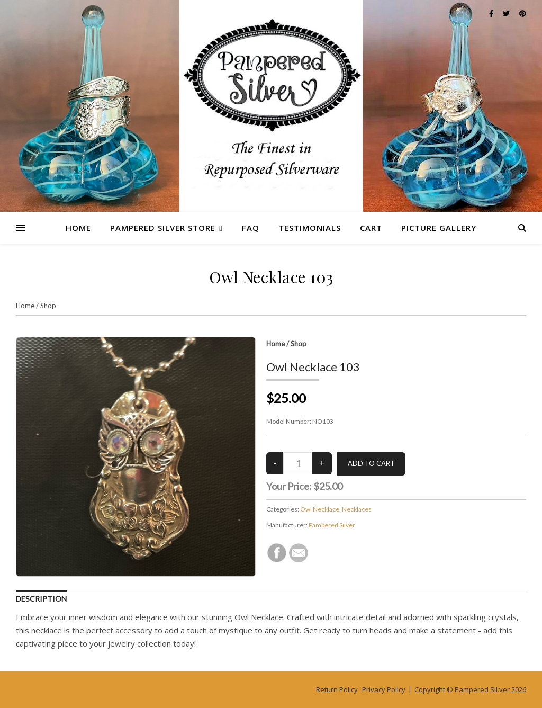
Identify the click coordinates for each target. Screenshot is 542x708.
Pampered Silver (332, 525)
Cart (371, 227)
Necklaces (357, 509)
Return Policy (337, 689)
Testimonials (309, 227)
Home (78, 227)
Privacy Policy (383, 689)
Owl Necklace (319, 509)
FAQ (250, 227)
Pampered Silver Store (162, 227)
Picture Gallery (438, 227)
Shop (48, 305)
